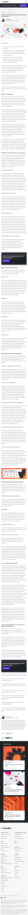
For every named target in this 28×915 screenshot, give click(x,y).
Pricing (16, 843)
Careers (16, 863)
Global (2, 711)
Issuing (2, 890)
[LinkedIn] (5, 897)
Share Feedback (18, 877)
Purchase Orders (4, 850)
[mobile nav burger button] (26, 2)
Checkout (3, 858)
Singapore (12, 709)
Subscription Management (6, 872)
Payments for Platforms (19, 838)
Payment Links (3, 861)
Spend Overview (4, 843)
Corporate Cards (4, 845)
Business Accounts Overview (6, 834)
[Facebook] (1, 897)
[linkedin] (9, 738)
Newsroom (17, 872)
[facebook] (6, 738)
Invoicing (2, 870)
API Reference (17, 850)
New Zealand (7, 709)
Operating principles (18, 857)
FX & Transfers (3, 838)
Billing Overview (4, 868)
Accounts (2, 882)
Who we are (17, 855)
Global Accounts (4, 836)
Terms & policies (18, 859)
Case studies (17, 870)
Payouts (2, 888)
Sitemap (16, 895)
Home (2, 9)
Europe (2, 709)
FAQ (15, 874)
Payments (3, 884)
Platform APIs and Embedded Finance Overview (6, 878)
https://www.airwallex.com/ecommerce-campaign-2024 (14, 675)
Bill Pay (2, 849)
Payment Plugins (4, 859)
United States (23, 709)
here (17, 913)
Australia (16, 707)
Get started (23, 5)
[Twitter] (3, 897)
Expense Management (5, 847)
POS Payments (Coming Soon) (6, 863)
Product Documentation (19, 848)
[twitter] (8, 738)
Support (16, 875)
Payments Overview (4, 856)
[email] (11, 738)
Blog (6, 9)
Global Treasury (17, 836)
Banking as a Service (18, 834)
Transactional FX (4, 886)
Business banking (12, 9)
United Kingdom (17, 709)
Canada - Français (21, 707)
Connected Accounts (5, 880)
